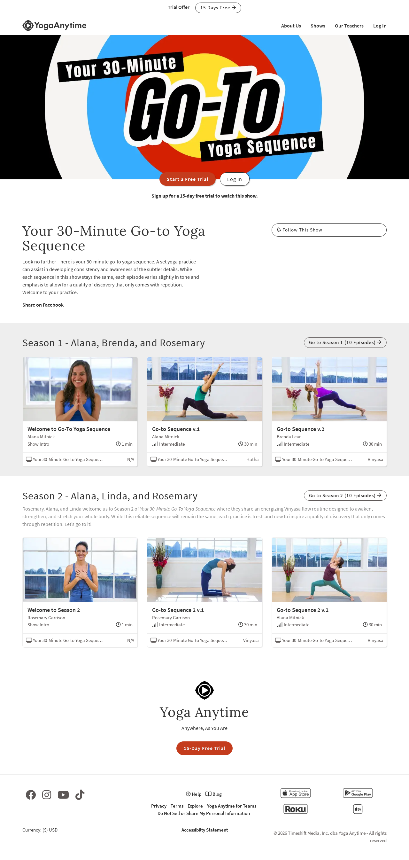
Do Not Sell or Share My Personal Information (204, 813)
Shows (318, 25)
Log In (380, 25)
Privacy (158, 806)
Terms (177, 806)
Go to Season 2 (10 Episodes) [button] (345, 495)
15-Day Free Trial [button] (204, 748)
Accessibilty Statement (204, 830)
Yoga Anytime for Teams (231, 806)
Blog (213, 794)
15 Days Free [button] (218, 7)
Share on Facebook (43, 304)
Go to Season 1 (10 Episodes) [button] (345, 342)
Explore (195, 806)
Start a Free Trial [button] (187, 179)
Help (193, 794)
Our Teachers (349, 25)
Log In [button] (234, 179)
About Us (291, 25)
